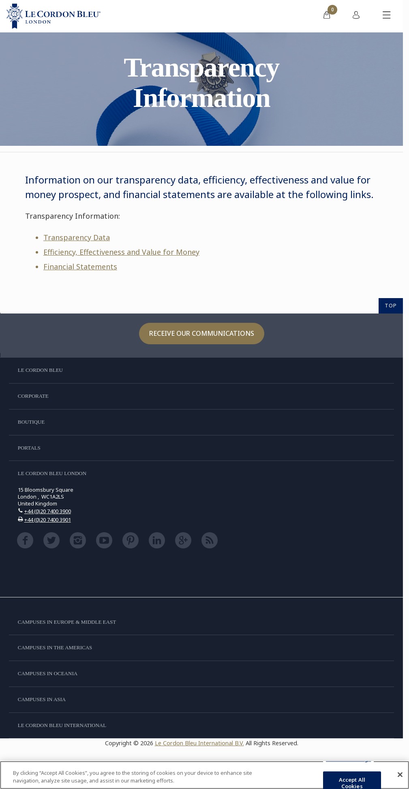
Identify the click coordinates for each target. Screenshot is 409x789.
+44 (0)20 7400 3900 (47, 511)
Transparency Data (76, 237)
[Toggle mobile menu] (386, 16)
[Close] (400, 775)
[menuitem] (326, 16)
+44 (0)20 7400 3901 (47, 519)
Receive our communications (201, 333)
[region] (204, 775)
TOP (391, 305)
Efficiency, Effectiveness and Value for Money (121, 252)
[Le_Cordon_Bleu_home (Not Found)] (53, 16)
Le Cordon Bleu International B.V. (199, 743)
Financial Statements (80, 266)
